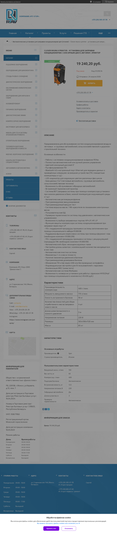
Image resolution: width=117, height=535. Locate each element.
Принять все (51, 528)
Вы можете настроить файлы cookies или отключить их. (57, 523)
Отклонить (69, 528)
